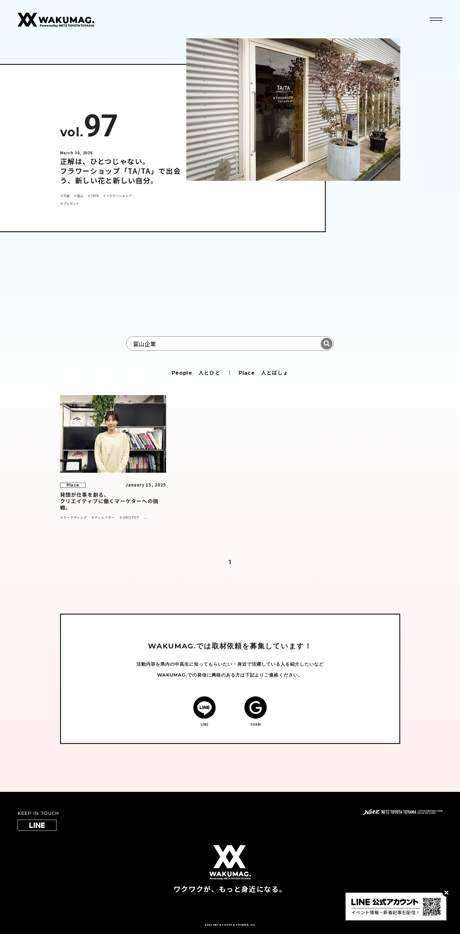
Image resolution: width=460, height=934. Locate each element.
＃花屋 (65, 195)
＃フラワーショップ (117, 195)
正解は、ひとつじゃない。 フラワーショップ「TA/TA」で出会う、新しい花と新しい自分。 (120, 170)
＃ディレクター (103, 517)
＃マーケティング (73, 517)
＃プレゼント (69, 203)
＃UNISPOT (129, 517)
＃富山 (78, 195)
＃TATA (93, 195)
